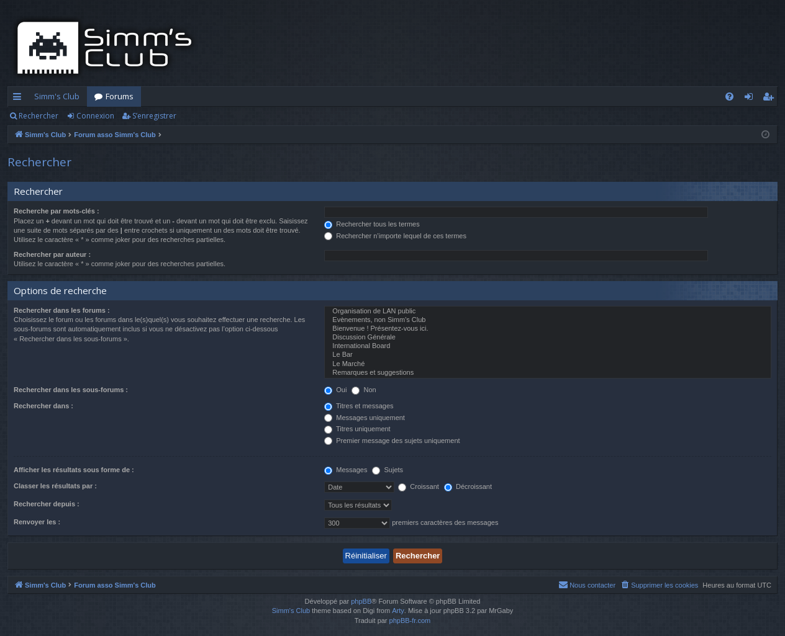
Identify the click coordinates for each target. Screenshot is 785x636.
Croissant (418, 486)
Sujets (387, 469)
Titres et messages (358, 406)
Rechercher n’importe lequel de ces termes (395, 236)
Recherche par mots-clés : (56, 211)
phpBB (361, 601)
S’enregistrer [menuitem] (770, 99)
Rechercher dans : (43, 406)
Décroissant (468, 486)
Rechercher (38, 115)
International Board (547, 346)
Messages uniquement (364, 417)
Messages (345, 469)
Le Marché (547, 364)
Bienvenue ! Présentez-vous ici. (547, 329)
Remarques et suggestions (547, 373)
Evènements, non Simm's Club (547, 320)
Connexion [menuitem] (751, 99)
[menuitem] (729, 96)
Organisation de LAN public (547, 311)
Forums (120, 96)
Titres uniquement (357, 428)
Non (364, 389)
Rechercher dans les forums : (62, 310)
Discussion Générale (547, 337)
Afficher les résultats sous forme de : (74, 469)
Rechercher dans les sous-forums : (71, 389)
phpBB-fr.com (410, 620)
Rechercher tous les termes (372, 224)
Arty (398, 610)
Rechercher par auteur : (52, 254)
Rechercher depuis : (46, 504)
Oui (335, 389)
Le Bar (547, 355)
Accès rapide (19, 99)
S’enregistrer (154, 115)
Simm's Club (56, 96)
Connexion (95, 115)
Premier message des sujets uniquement (392, 440)
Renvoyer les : (37, 522)
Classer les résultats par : (55, 486)
